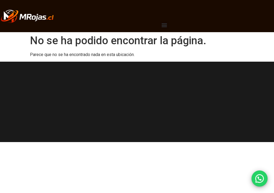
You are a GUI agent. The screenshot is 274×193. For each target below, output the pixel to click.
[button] (164, 25)
